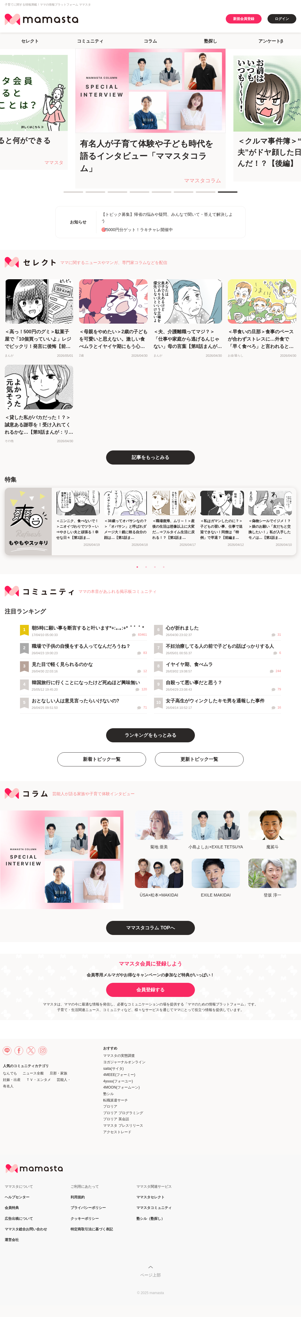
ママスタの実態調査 (119, 1056)
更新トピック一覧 (199, 759)
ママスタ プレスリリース (123, 1125)
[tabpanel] (150, 118)
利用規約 (78, 1197)
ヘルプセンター (17, 1197)
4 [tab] (133, 194)
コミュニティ (90, 40)
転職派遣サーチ (115, 1100)
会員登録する (150, 989)
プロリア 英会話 (116, 1119)
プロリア (110, 1106)
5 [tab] (155, 194)
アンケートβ (270, 40)
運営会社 (12, 1240)
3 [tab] (110, 194)
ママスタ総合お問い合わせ (26, 1229)
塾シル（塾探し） (150, 1219)
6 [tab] (177, 194)
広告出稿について (19, 1219)
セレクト (30, 40)
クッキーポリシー (85, 1219)
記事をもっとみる (150, 457)
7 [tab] (199, 194)
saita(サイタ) (113, 1069)
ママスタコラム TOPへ (150, 927)
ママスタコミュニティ (154, 1208)
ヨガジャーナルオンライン (124, 1062)
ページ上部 (150, 1275)
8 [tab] (221, 194)
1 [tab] (66, 194)
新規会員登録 (243, 19)
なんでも (10, 1073)
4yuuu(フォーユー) (118, 1081)
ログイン (282, 19)
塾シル (108, 1094)
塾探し (210, 40)
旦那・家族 (58, 1073)
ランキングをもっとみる (150, 735)
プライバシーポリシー (88, 1208)
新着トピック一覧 (102, 759)
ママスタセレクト (150, 1197)
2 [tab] (88, 194)
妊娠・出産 (12, 1080)
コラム (150, 40)
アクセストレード (117, 1132)
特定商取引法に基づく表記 (92, 1229)
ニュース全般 (33, 1073)
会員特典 (12, 1208)
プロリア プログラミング (123, 1113)
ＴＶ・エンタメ (38, 1080)
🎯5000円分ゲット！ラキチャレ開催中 (137, 229)
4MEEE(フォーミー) (119, 1075)
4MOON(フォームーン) (121, 1087)
